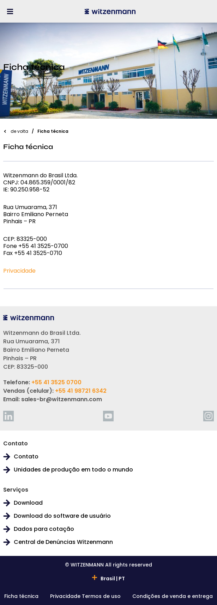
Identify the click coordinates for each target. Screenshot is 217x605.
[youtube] (108, 416)
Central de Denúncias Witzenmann (63, 542)
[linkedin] (8, 416)
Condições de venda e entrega (172, 597)
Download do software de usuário (62, 516)
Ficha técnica (21, 597)
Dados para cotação (44, 529)
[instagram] (208, 416)
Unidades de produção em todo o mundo (73, 470)
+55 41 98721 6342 (81, 391)
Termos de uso (101, 597)
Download (28, 503)
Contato (26, 456)
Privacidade (19, 271)
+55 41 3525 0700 (56, 382)
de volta (19, 131)
